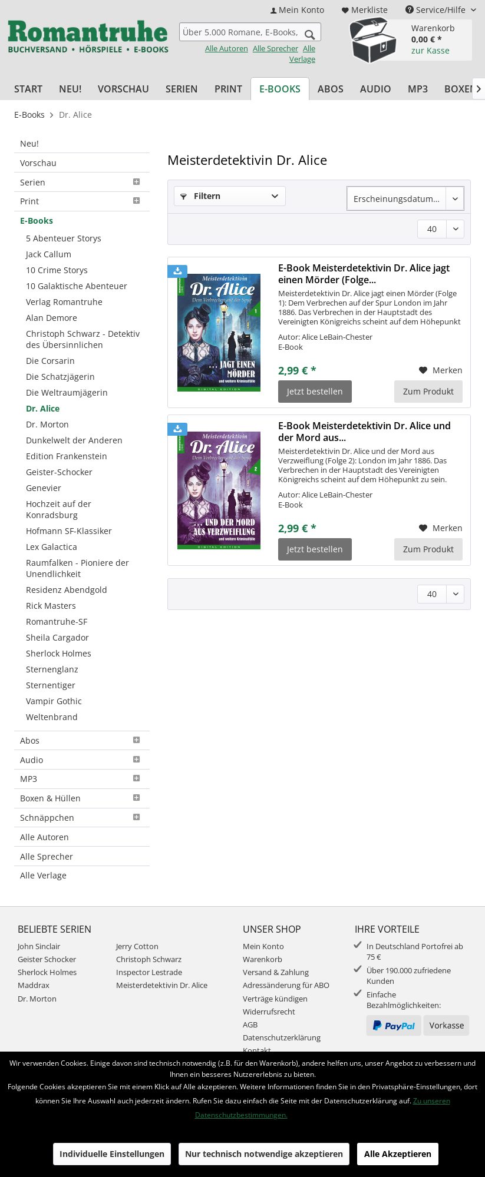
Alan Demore (51, 317)
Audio (82, 759)
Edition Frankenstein (66, 456)
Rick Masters (51, 605)
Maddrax (34, 985)
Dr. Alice (43, 408)
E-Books (36, 220)
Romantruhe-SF (56, 621)
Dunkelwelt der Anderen (74, 440)
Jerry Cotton (137, 946)
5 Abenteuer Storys (63, 238)
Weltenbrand (52, 716)
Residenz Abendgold (66, 589)
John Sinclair (39, 946)
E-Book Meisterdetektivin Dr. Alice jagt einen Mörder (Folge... (364, 274)
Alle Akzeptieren (397, 1153)
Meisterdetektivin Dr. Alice (161, 985)
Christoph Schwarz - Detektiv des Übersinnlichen (83, 339)
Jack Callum (48, 254)
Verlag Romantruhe (64, 301)
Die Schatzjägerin (60, 376)
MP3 (82, 778)
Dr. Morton (47, 424)
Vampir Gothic (54, 701)
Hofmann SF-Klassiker (69, 530)
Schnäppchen (82, 817)
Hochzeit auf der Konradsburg (58, 509)
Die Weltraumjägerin (67, 392)
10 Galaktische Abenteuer (76, 285)
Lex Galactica (51, 546)
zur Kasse (430, 50)
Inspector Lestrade (149, 972)
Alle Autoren (226, 48)
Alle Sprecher (275, 48)
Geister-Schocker (59, 472)
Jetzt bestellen (315, 391)
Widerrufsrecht (269, 1011)
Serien (82, 182)
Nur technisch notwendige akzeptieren (264, 1153)
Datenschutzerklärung (282, 1037)
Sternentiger (50, 685)
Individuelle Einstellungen (112, 1153)
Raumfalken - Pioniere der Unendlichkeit (77, 568)
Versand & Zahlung (276, 972)
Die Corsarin (50, 360)
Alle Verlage (302, 53)
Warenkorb (262, 959)
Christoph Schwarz (149, 959)
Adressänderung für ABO (286, 985)
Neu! (29, 143)
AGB (250, 1024)
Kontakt (257, 1050)
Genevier (43, 487)
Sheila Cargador (57, 637)
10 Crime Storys (57, 270)
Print (82, 201)
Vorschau (38, 162)
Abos (82, 740)
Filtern (200, 195)
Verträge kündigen (275, 998)
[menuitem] (297, 9)
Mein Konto (263, 946)
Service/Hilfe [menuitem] (436, 9)
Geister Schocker (47, 959)
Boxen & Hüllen (82, 798)
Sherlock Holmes (58, 653)
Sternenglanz (52, 669)
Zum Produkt (428, 391)
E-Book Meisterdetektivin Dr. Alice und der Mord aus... (364, 431)
